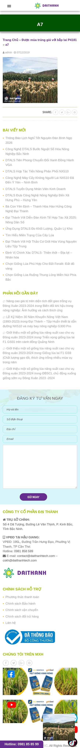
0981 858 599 (23, 551)
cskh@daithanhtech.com (20, 560)
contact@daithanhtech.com (36, 556)
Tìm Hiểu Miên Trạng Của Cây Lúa (29, 235)
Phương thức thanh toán (22, 597)
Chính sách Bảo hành (20, 603)
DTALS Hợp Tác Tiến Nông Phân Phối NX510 (37, 171)
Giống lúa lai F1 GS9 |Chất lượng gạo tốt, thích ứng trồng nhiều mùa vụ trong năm (37, 357)
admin (8, 52)
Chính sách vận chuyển (21, 610)
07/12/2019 (23, 52)
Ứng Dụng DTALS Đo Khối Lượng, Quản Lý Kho (38, 228)
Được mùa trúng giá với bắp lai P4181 (49, 40)
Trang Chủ (10, 40)
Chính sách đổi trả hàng (22, 616)
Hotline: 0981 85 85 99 (22, 744)
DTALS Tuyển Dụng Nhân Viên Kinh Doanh (35, 189)
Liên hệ (10, 623)
